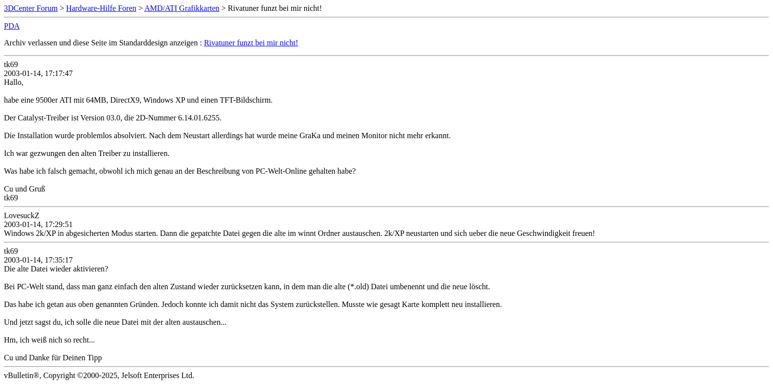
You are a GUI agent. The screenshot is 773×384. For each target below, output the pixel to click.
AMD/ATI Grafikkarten (181, 8)
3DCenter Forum (31, 8)
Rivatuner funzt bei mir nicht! (251, 42)
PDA (12, 26)
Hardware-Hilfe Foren (101, 8)
